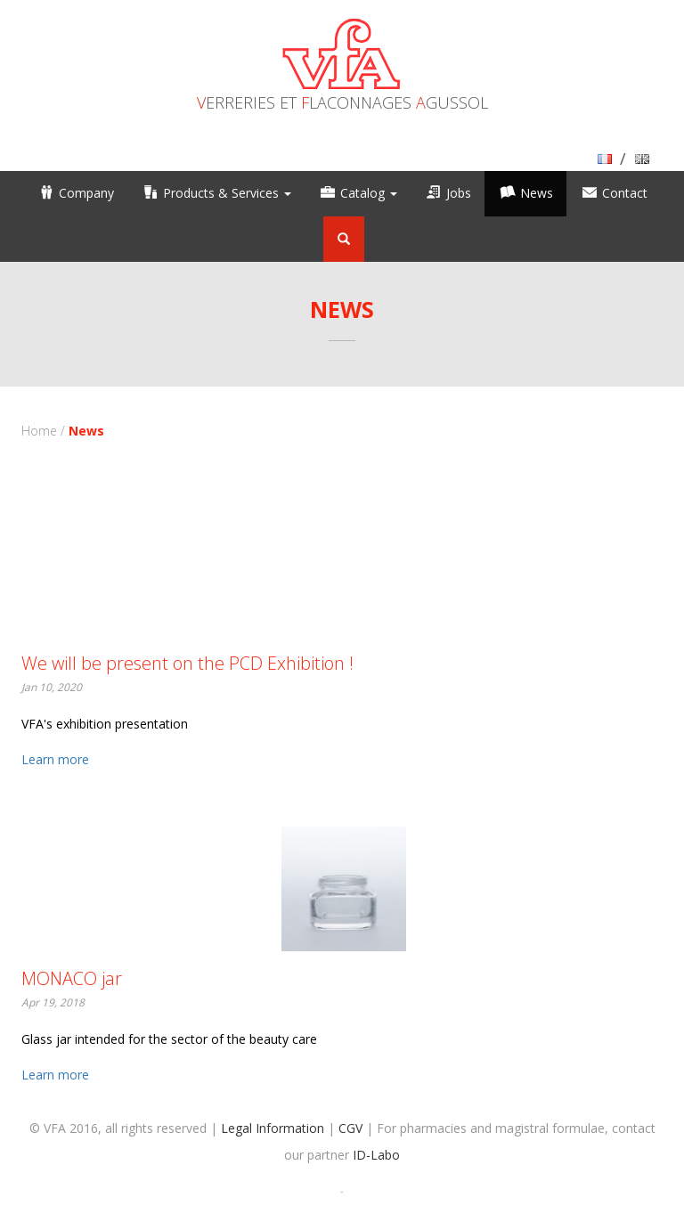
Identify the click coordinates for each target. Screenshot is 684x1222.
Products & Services (227, 192)
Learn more (55, 759)
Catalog (368, 192)
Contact (624, 192)
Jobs (458, 192)
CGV (350, 1128)
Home (39, 430)
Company (86, 192)
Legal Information (272, 1128)
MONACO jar (71, 978)
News (536, 192)
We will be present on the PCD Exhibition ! (187, 663)
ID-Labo (376, 1154)
